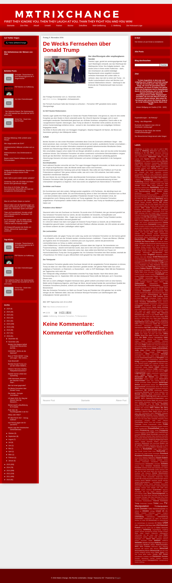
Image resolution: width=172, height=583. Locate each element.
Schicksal (137, 461)
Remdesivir (138, 443)
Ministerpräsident (150, 388)
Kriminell (140, 363)
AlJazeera (153, 161)
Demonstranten (139, 237)
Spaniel (142, 480)
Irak (145, 327)
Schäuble (153, 460)
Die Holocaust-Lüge (134, 26)
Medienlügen (163, 382)
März (10, 455)
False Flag (151, 267)
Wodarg (137, 552)
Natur (166, 398)
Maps (156, 377)
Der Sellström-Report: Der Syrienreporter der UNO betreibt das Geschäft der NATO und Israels (19, 113)
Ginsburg (137, 294)
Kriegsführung (144, 361)
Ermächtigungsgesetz (141, 259)
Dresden (148, 247)
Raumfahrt (165, 436)
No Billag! (155, 404)
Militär (137, 388)
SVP (158, 487)
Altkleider (153, 165)
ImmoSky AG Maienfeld (151, 320)
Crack (140, 228)
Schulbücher (154, 461)
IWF (164, 330)
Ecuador (144, 250)
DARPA (137, 231)
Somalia (165, 475)
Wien (160, 546)
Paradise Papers (145, 417)
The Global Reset (146, 495)
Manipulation (164, 375)
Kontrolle (137, 357)
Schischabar (145, 461)
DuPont (150, 249)
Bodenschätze (139, 206)
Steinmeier (157, 484)
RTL (142, 453)
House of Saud (149, 314)
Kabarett (149, 341)
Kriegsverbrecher (162, 361)
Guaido (154, 305)
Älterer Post (121, 400)
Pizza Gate (152, 422)
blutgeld (156, 204)
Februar (11, 458)
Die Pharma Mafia (148, 241)
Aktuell (36, 26)
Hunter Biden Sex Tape (148, 316)
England (151, 254)
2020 (8, 324)
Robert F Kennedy (156, 447)
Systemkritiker (157, 489)
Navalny (149, 400)
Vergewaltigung (156, 529)
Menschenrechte (150, 386)
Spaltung (137, 480)
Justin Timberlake (158, 339)
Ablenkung (165, 153)
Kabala (137, 341)
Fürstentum (162, 276)
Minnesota (158, 388)
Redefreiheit (138, 439)
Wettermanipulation (162, 544)
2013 (8, 470)
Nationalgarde (164, 396)
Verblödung (147, 529)
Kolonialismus (164, 356)
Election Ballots (163, 250)
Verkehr (137, 531)
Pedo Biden (147, 418)
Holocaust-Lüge (140, 314)
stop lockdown (146, 486)
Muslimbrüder (157, 394)
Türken (161, 503)
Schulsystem (150, 463)
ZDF (160, 554)
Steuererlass (164, 484)
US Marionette (150, 523)
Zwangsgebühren (152, 560)
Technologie (138, 491)
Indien (137, 323)
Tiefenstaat (157, 497)
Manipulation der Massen (144, 377)
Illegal (155, 318)
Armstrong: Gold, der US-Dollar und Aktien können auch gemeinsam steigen (18, 182)
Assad (137, 176)
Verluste (142, 531)
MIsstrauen (165, 388)
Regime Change (140, 441)
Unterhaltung (139, 517)
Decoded (146, 231)
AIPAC (153, 159)
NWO (152, 407)
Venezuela (164, 527)
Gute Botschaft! (13, 361)
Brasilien (137, 208)
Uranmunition (139, 518)
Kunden (137, 365)
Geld (166, 281)
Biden (159, 196)
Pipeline (146, 422)
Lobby (155, 369)
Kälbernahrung (139, 343)
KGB (166, 346)
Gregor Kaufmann (162, 298)
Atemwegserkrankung (156, 176)
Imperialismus (139, 322)
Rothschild (160, 451)
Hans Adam (138, 309)
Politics (160, 424)
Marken (146, 379)
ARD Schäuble (139, 172)
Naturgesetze (138, 400)
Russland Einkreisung (144, 455)
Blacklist (165, 202)
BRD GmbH (145, 208)
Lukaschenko (155, 373)
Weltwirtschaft (139, 544)
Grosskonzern (153, 303)
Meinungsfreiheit (145, 384)
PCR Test (141, 418)
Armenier (165, 172)
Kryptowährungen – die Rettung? (146, 118)
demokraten (156, 235)
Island (144, 330)
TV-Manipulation (81, 316)
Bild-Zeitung (151, 198)
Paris (152, 417)
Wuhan (153, 552)
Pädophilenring (140, 415)
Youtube (155, 554)
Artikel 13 (146, 174)
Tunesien (149, 503)
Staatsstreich (139, 484)
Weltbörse (165, 540)
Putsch (156, 432)
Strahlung (159, 486)
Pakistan (155, 415)
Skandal (154, 473)
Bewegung (165, 195)
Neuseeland (147, 402)
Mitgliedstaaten (139, 390)
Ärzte (152, 174)
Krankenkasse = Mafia (141, 359)
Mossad (137, 394)
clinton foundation (159, 219)
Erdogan (149, 257)
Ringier (137, 447)
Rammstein (142, 436)
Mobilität (165, 390)
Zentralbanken (139, 556)
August (11, 439)
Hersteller (161, 311)
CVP (136, 230)
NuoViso (146, 407)
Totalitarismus (145, 499)
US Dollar (142, 520)
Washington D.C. (140, 538)
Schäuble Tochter (162, 460)
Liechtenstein (164, 367)
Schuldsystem (164, 461)
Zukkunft (144, 560)
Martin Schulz (154, 379)
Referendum (145, 439)
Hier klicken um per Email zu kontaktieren (149, 42)
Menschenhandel (140, 386)
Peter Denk (156, 420)
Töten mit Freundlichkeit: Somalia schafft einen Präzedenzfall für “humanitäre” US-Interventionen (18, 214)
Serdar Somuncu (160, 469)
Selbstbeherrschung (140, 469)
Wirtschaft (164, 548)
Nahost (143, 396)
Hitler (158, 313)
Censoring (141, 213)
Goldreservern (139, 298)
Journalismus (158, 337)
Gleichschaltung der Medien (158, 294)
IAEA (166, 316)
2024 (8, 312)
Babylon (143, 185)
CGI (149, 213)
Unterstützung (151, 516)
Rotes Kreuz (152, 451)
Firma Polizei (154, 270)
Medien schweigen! (152, 382)
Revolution (153, 445)
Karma (140, 344)
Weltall (150, 540)
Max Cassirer (155, 380)
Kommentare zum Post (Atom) (89, 409)
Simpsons (148, 473)
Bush (149, 211)
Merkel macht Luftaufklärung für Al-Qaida (18, 406)
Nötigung (152, 406)
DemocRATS (148, 235)
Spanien (148, 480)
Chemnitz (137, 215)
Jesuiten (161, 335)
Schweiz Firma (139, 466)
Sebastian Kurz (159, 467)
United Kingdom (162, 513)
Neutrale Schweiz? (156, 402)
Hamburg (148, 307)
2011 (8, 476)
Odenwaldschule (145, 409)
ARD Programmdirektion (161, 170)
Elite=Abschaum (157, 252)
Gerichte (155, 289)
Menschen (163, 384)
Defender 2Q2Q (140, 233)
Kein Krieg (155, 344)
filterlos (141, 270)
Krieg (137, 361)
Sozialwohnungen (158, 478)
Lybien (142, 375)
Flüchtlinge (158, 272)
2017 (8, 333)
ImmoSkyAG (164, 320)
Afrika (159, 156)
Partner (59, 26)
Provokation (142, 432)
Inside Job (156, 323)
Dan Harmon (146, 230)
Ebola (154, 249)
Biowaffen (149, 202)
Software (153, 475)
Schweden (157, 463)
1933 (151, 149)
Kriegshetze (152, 361)
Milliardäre (142, 388)
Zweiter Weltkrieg (139, 562)
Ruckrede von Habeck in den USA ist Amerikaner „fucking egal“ (147, 126)
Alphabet (159, 161)
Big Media (138, 198)
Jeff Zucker (158, 333)
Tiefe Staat (151, 497)
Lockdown (161, 369)
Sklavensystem (163, 473)
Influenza (141, 323)
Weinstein (159, 538)
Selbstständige (150, 469)
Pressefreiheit (153, 428)
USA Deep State (150, 525)
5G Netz (146, 153)
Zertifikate (146, 556)
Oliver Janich (152, 411)
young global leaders (144, 554)
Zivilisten (158, 558)
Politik (165, 424)
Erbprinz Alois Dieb (140, 257)
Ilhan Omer (149, 318)
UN (163, 511)
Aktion (162, 159)
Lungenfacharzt (163, 373)
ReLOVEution (164, 441)
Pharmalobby (139, 422)
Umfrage (152, 511)
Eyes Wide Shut (155, 263)
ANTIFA (153, 168)
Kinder (153, 350)
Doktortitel (158, 243)
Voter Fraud (158, 535)
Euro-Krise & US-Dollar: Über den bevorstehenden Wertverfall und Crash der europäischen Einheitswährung (18, 189)
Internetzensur (139, 327)
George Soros (163, 287)
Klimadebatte (155, 354)
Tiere (162, 497)
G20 (167, 276)
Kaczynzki (165, 341)
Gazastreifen (164, 278)
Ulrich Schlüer (51, 99)
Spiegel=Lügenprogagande (142, 482)
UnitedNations (139, 515)
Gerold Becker (163, 289)
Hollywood (164, 313)
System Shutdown (146, 489)
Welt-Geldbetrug (99, 26)
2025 (8, 309)
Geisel (136, 281)
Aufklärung (53, 316)
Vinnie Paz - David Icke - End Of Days (23, 120)
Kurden (142, 365)
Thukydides (138, 497)
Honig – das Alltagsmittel (143, 121)
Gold (154, 296)
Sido (143, 473)
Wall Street (158, 537)
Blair (146, 204)
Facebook (143, 265)
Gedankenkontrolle (147, 280)
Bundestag (157, 209)
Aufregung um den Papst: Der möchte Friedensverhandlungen (148, 131)
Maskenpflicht (163, 379)
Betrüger (165, 193)
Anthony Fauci (145, 168)
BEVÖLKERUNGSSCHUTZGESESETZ (146, 195)
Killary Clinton (145, 350)
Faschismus (164, 266)
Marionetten (139, 379)
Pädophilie (149, 415)
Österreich (158, 413)
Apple (166, 168)
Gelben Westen (159, 281)
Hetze (166, 311)
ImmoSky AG (139, 320)
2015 (8, 464)
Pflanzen (165, 420)
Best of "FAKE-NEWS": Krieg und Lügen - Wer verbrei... (18, 357)
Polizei (137, 426)
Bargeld (162, 187)
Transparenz (138, 500)
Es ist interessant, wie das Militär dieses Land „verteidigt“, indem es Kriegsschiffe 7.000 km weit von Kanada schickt (18, 221)
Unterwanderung (163, 516)
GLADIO (143, 294)
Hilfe (144, 313)
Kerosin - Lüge (156, 346)
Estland (143, 261)
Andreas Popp (146, 166)
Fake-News (164, 265)
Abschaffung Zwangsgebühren (143, 155)
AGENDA (165, 156)
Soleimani (160, 475)
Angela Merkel (155, 166)
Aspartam (165, 174)
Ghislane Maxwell (139, 292)
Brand (166, 206)
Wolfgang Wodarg (145, 552)
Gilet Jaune (165, 292)
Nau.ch (144, 400)
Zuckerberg (138, 560)
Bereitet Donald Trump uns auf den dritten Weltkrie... (17, 365)
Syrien (137, 489)
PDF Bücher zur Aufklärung (24, 87)
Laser (166, 365)
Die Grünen (164, 241)
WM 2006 (165, 550)
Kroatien (146, 363)
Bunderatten (138, 209)
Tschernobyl (143, 503)
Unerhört (143, 513)
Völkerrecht (154, 533)
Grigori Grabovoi (163, 302)
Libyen (157, 367)
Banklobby (154, 187)
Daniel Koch (154, 230)
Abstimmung (156, 155)
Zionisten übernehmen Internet (144, 558)
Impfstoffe (158, 322)
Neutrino (165, 402)
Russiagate (156, 453)
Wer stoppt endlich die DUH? (14, 143)
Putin (152, 432)
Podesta (145, 424)
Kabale (143, 341)
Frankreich (159, 274)
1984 (155, 149)
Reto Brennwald (154, 443)
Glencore (137, 296)
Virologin (165, 531)
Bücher (70, 26)
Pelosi (166, 418)
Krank (166, 357)
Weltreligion (164, 542)
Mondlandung (138, 392)
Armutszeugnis (139, 174)
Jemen (143, 335)
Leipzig (145, 367)
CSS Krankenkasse (162, 228)
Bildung (166, 198)
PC (167, 417)
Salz (166, 455)
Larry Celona (153, 365)
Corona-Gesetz (143, 224)
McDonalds (143, 382)
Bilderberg (159, 198)
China (158, 215)
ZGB (150, 556)
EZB (161, 263)
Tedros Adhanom (156, 491)
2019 (8, 327)
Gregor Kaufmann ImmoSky (160, 300)
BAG (148, 185)
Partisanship (162, 417)
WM (161, 550)
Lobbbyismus (148, 369)
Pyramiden (138, 434)
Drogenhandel (164, 247)
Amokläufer (138, 166)
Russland (164, 453)
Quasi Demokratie (152, 434)
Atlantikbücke (138, 177)
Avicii (162, 183)
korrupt (154, 357)
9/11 (152, 153)
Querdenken (161, 434)
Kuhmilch (161, 363)
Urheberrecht (147, 518)
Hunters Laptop (160, 316)
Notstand (137, 407)
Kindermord (138, 352)
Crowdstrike (145, 228)
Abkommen (158, 153)
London (149, 371)
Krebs (166, 359)
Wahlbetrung (138, 537)
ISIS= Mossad (159, 327)
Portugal (160, 426)
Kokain (157, 356)
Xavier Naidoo (159, 552)
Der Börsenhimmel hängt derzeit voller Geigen (151, 136)
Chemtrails (152, 215)
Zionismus (156, 556)
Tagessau (165, 489)
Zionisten (165, 556)
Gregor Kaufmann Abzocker (143, 300)
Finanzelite (147, 270)
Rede (166, 438)
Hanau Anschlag (162, 307)
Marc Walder (164, 377)
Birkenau (155, 202)
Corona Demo (153, 220)
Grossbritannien (144, 303)
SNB (149, 475)
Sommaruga (138, 476)
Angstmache (164, 166)
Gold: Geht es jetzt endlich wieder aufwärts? (19, 178)
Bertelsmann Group (142, 193)
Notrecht (165, 406)
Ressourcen (145, 443)
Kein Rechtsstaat (163, 344)
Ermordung (151, 259)
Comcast (140, 220)
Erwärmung (165, 259)
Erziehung (137, 261)
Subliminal (165, 486)
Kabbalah (157, 341)
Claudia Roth (161, 217)
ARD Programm (149, 170)
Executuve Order (146, 263)
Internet (165, 325)
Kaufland (149, 344)
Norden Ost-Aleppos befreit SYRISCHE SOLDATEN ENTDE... (17, 346)
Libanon (150, 367)
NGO (136, 404)
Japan (137, 334)
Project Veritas (154, 430)
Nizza (149, 404)
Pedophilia (154, 418)
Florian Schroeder (149, 272)
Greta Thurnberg (140, 302)
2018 (8, 330)
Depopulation (152, 237)
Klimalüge (164, 354)
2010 (8, 480)
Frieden (156, 276)
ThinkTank (154, 495)
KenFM (144, 346)
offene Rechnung (155, 409)
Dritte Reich (155, 247)
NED (157, 400)
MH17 (157, 386)
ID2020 (137, 318)
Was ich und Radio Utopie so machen (17, 201)
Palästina (161, 415)
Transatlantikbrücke (162, 499)
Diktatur (141, 243)
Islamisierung (138, 330)
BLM (149, 204)
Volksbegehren (164, 533)
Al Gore (143, 161)
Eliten (166, 252)
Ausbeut (165, 180)
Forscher (147, 274)
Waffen (165, 535)
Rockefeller (147, 449)
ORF (140, 413)
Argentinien (158, 172)
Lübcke (161, 371)
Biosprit (143, 202)
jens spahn (148, 335)
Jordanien (150, 337)
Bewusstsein (138, 196)
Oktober (11, 433)
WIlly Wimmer (154, 548)
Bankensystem (145, 187)
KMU (144, 356)
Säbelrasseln (157, 455)
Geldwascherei (153, 283)
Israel (148, 330)
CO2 (136, 220)
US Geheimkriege (140, 523)
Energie (144, 254)
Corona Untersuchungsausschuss (152, 222)
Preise (136, 428)
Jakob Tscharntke (152, 332)
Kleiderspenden (139, 354)
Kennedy (149, 346)
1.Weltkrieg (138, 149)
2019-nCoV (153, 151)
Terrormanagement (158, 493)
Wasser (148, 538)
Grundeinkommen (163, 303)
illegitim (160, 318)
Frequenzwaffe (149, 276)
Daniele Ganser (163, 230)
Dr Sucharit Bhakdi (145, 245)
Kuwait (147, 365)
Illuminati (165, 318)
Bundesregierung (147, 209)
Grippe (137, 303)
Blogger (118, 578)
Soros (144, 476)
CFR (146, 213)
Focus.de (141, 274)
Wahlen (145, 537)
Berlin (154, 191)
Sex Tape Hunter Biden (147, 471)
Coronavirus (152, 224)
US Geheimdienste (162, 520)
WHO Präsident (145, 546)
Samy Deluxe (138, 458)
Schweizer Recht (146, 467)
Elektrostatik (146, 252)
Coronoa (159, 224)
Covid (163, 226)
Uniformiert (152, 513)
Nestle (166, 400)
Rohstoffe (165, 449)
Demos (146, 237)
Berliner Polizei (162, 191)
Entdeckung (159, 254)
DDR (141, 231)
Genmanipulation (154, 285)
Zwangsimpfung (163, 560)
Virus (136, 533)
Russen (150, 453)
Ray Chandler (138, 438)
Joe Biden (143, 337)
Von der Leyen (148, 535)
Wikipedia (137, 548)
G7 (135, 278)
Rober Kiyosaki (146, 447)
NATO (137, 398)
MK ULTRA (148, 390)
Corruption (141, 226)
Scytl (153, 467)
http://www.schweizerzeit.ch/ (57, 307)
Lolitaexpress (143, 371)
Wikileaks (165, 546)
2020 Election (162, 151)
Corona (146, 220)
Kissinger (151, 352)
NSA (142, 407)
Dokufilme (83, 26)
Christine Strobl (139, 217)
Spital (166, 482)
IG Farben (142, 318)
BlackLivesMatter (139, 204)
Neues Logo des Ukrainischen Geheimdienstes (18, 428)
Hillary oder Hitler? (14, 415)
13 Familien (146, 149)
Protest (137, 432)
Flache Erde (139, 272)
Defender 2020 (163, 231)
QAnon (143, 434)
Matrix (148, 380)
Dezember (12, 339)
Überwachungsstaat (159, 508)
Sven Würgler (151, 487)
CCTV (162, 211)
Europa (166, 261)
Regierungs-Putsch (162, 439)
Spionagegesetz (157, 482)
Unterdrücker (164, 515)
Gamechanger (149, 278)
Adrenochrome (143, 156)
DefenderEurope (139, 235)
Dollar (136, 245)
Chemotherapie (144, 215)
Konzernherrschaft (146, 357)
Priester (162, 428)
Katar (144, 345)
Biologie (137, 202)
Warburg (165, 537)
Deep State (154, 231)
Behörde (143, 189)
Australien (152, 183)
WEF (153, 538)
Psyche (148, 432)
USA (165, 522)
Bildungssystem (139, 200)
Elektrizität (137, 252)
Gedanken (138, 280)
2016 (8, 336)
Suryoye (143, 487)
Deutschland (140, 239)
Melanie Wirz (155, 384)
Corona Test (138, 222)
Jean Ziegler (144, 333)
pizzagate (158, 422)
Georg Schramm (145, 287)
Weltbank (157, 540)
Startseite (10, 26)
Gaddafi (141, 278)
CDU (136, 213)
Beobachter (160, 189)
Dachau (140, 230)
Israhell (154, 330)
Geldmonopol (139, 283)
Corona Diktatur (163, 220)
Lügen (166, 371)
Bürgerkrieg (138, 211)
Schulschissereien (140, 463)
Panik (166, 415)
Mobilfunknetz (158, 390)
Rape (153, 436)
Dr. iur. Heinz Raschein (158, 245)
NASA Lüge (156, 396)
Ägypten (146, 159)
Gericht (150, 289)
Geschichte (138, 291)
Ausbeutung (139, 182)
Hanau (154, 307)
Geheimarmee (156, 280)
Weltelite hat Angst (148, 542)
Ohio (162, 409)
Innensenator (148, 323)
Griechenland (151, 302)
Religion (156, 441)
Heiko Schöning (154, 309)
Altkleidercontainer (163, 165)
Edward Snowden (153, 250)
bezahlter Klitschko (147, 196)
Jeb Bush (151, 333)
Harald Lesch (145, 309)
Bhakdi (155, 196)
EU (146, 261)
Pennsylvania (138, 420)
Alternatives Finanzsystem (151, 163)
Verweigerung (148, 531)
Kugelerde (155, 363)
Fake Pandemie (155, 265)
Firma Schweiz (163, 270)
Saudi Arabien (162, 458)
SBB (136, 460)
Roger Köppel (158, 449)
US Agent (155, 518)
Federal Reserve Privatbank (150, 268)
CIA (145, 217)
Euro (161, 261)
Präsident (165, 426)
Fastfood (137, 268)
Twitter (150, 508)
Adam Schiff (164, 155)
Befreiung (137, 189)
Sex (139, 471)
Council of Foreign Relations (152, 226)
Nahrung (149, 396)
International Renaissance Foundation (147, 325)
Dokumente (165, 243)
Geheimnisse (164, 280)
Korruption (160, 358)
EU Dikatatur (153, 261)
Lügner (148, 373)
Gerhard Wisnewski (140, 289)
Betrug (156, 193)
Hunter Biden (159, 314)
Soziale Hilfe (138, 478)
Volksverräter (138, 535)
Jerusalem (156, 335)
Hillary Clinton (151, 313)
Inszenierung (164, 323)
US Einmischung (151, 520)
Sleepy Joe (144, 475)
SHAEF (160, 471)
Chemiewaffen (164, 213)
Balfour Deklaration (157, 185)
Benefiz (154, 189)
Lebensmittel (138, 367)
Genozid (165, 285)
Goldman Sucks (162, 296)
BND (166, 204)
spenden (165, 480)
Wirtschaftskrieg (140, 550)
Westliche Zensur (149, 544)
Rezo (157, 445)
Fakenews (137, 266)
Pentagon (147, 420)
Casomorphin (156, 211)
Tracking (153, 499)
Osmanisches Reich (148, 413)
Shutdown (137, 473)
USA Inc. (144, 527)
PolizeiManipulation (144, 426)
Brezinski (154, 208)
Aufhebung (138, 180)
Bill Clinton (147, 200)
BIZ (160, 202)
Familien (158, 266)
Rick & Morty (164, 445)
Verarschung (138, 529)
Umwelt (48, 26)
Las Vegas (161, 365)
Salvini (163, 455)
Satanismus (152, 458)
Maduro (156, 375)
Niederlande (142, 404)
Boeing (152, 206)
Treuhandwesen (147, 500)
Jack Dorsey (143, 332)
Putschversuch (163, 432)
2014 (8, 467)
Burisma (144, 211)
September (12, 436)
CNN (166, 219)
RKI (140, 447)
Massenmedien (140, 380)
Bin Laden (164, 200)
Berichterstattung (144, 191)
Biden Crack (164, 196)
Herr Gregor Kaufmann (150, 311)
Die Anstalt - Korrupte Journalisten (15, 394)
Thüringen (144, 497)
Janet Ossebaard (163, 332)
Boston (157, 206)
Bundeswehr (164, 209)
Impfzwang (164, 322)
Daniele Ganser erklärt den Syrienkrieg (17, 375)
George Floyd (154, 287)
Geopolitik (137, 287)
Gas (156, 278)
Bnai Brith (162, 204)
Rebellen (145, 438)
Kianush (149, 348)
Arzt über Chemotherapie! (23, 99)
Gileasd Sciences (156, 292)
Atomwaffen (154, 177)
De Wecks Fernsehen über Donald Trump (17, 389)
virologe (155, 531)
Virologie (160, 531)
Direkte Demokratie (150, 243)
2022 (8, 318)
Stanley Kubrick (148, 484)
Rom (136, 451)
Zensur (165, 554)
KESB (163, 346)
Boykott (162, 206)
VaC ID (153, 527)
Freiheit (142, 276)
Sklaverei (137, 475)
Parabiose (137, 417)
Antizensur (160, 168)
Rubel (146, 453)
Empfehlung (138, 254)
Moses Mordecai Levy (161, 392)
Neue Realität (139, 402)
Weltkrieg (158, 543)
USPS (149, 527)
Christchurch (164, 215)
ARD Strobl (149, 172)
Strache (153, 486)
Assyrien (147, 176)
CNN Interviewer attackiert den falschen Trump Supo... (17, 380)
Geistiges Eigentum (146, 281)
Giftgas (149, 292)
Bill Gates (155, 200)
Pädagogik (165, 413)
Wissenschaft (154, 550)
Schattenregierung (144, 460)
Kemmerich (138, 346)
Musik (150, 394)
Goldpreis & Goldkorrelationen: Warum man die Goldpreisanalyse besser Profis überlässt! (19, 172)
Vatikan (158, 527)
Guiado (159, 305)
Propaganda (163, 430)
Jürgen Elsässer (147, 339)
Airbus (158, 159)
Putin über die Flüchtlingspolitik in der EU (18, 411)
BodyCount (146, 206)
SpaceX (165, 478)
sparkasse (154, 480)
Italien (160, 330)
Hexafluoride (138, 313)
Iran (149, 327)
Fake (147, 265)
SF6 (156, 471)
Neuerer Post (49, 400)
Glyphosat (149, 296)
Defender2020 (164, 233)
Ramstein (148, 436)
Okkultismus (138, 411)
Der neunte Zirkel (162, 237)
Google (146, 298)
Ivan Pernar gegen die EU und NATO (17, 423)
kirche (145, 352)
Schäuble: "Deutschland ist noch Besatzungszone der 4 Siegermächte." (24, 76)
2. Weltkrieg (116, 26)
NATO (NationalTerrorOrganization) (152, 398)
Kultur (166, 363)
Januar (11, 461)
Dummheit (143, 249)
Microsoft (165, 386)
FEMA (163, 268)
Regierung (152, 439)
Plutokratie (138, 424)
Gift (146, 292)
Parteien (156, 417)
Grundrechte (147, 305)
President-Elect (143, 428)
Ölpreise (160, 411)
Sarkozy (145, 458)
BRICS (160, 208)
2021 (8, 321)
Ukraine (145, 511)
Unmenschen (148, 515)
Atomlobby (146, 178)
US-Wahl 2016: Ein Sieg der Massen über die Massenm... (17, 400)
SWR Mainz (164, 487)
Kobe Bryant (150, 356)
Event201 (138, 263)
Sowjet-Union (159, 476)
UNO (156, 515)
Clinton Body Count (147, 219)
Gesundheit (147, 291)
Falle (146, 266)
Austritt (158, 183)
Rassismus (158, 436)
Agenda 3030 (139, 159)
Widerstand (154, 546)
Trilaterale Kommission (160, 500)
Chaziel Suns (155, 213)
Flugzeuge (165, 272)
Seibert (166, 467)
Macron (149, 375)
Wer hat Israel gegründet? (17, 385)
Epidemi (165, 254)
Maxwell (162, 380)
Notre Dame (159, 406)
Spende (160, 480)
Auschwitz (146, 181)
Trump (137, 503)
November (12, 342)
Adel (136, 156)
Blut (152, 204)
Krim (136, 363)
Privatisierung (144, 430)
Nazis (153, 400)
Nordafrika (164, 404)
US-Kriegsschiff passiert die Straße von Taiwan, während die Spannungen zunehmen (17, 229)
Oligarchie (145, 411)
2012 (8, 473)
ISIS (152, 327)
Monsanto (146, 392)
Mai (9, 448)
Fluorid (137, 274)
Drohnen (137, 249)
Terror (149, 493)
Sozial (166, 476)
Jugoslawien (138, 339)
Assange (141, 176)
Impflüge (152, 322)
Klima (147, 354)
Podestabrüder (152, 424)
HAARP (137, 307)
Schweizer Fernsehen (66, 316)
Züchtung (165, 558)
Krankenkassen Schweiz (156, 359)
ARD (142, 170)
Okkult (166, 409)
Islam (166, 327)
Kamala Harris (147, 343)
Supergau (137, 487)
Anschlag (137, 168)
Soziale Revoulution (147, 478)
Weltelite (138, 543)
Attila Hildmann (163, 177)
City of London (152, 217)
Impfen (147, 322)
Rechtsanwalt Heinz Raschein (156, 438)
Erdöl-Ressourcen (160, 257)
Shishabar (165, 471)
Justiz (166, 339)
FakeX (142, 266)
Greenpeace (152, 298)
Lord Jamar (155, 371)
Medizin (137, 385)
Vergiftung (165, 529)
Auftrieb (158, 180)
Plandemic (165, 422)
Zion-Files (24, 26)
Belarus (149, 189)
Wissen (147, 550)
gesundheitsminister (157, 291)
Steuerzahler (138, 486)
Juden (166, 337)
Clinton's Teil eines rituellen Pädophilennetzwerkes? (17, 370)
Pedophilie (161, 418)
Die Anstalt (158, 241)
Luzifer (137, 375)
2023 (8, 315)
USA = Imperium (140, 525)
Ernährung (158, 259)
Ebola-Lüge (160, 249)
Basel (166, 187)
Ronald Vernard (142, 451)
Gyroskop (165, 305)
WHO (137, 546)
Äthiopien (165, 176)
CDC (166, 211)
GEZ (166, 291)
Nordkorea (138, 406)
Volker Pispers (144, 533)
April (10, 451)
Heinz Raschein (163, 309)
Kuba (150, 363)
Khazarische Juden (141, 348)
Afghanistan (152, 157)
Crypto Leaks (153, 228)
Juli (9, 442)
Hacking (143, 307)
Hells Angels (138, 311)
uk (140, 511)
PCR (136, 418)
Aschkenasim (158, 174)
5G (142, 153)
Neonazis (161, 400)
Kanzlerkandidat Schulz (158, 343)
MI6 (161, 386)
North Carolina (145, 406)
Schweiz (164, 464)
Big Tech (144, 198)
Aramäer (137, 170)
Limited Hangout (139, 369)
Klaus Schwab (162, 352)
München (144, 394)
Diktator (137, 243)
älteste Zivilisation (145, 165)
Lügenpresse (140, 373)
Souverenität (150, 476)
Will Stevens (145, 548)
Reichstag (149, 441)
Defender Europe (152, 233)
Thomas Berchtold (163, 495)
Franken (152, 274)
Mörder (152, 392)
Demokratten (164, 235)
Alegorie (148, 161)
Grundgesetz (139, 305)
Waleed (151, 537)
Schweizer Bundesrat (152, 466)
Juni (10, 445)
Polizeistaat (154, 426)
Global (143, 296)
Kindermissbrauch (162, 350)
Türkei (155, 503)
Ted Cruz (146, 491)
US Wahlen (158, 523)
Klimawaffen (138, 356)
